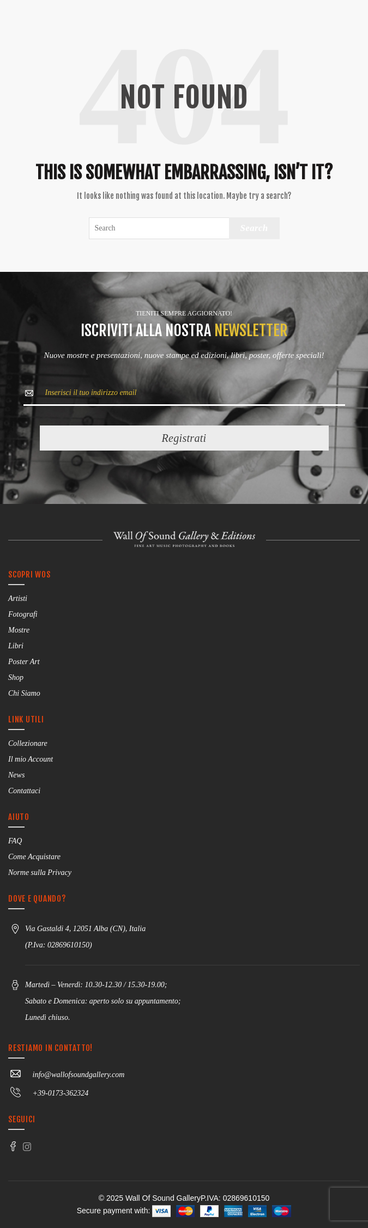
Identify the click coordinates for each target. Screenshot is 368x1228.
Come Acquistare (34, 857)
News (16, 775)
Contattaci (24, 791)
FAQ (15, 841)
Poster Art (24, 662)
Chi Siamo (24, 693)
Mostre (18, 630)
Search (254, 228)
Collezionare (27, 743)
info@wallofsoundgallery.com (66, 1075)
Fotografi (23, 614)
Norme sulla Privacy (39, 872)
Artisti (17, 598)
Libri (15, 646)
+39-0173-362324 (48, 1093)
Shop (15, 677)
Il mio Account (30, 759)
